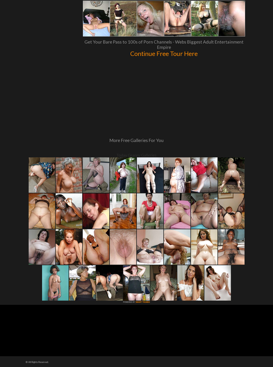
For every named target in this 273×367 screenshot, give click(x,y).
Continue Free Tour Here (164, 53)
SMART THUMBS (143, 302)
